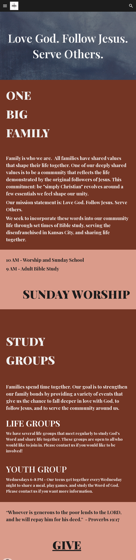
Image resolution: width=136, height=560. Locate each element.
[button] (5, 5)
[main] (68, 45)
